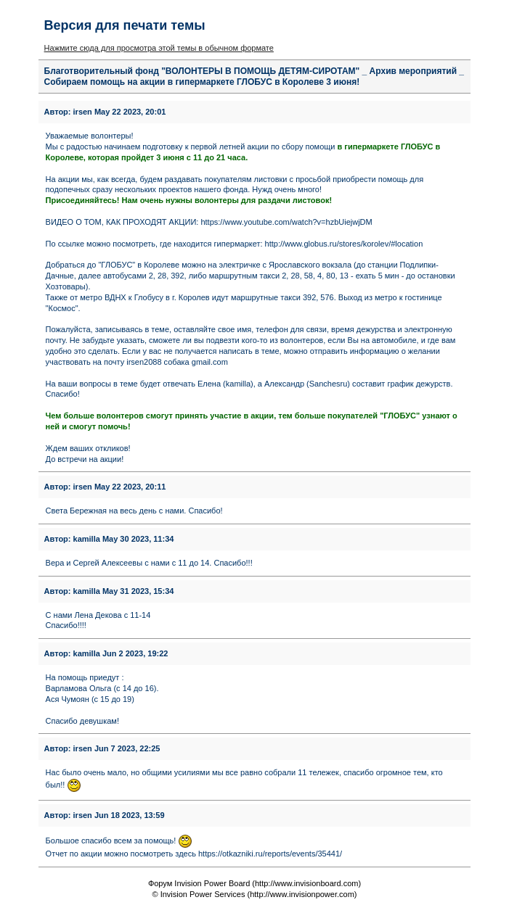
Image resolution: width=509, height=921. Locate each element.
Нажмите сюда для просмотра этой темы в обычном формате (159, 48)
